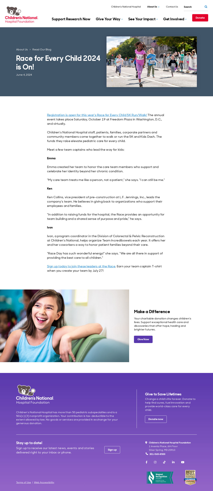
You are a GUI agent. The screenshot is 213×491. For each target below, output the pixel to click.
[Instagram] (155, 462)
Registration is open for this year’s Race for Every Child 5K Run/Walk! (97, 115)
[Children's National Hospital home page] (35, 394)
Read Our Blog (41, 49)
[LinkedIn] (173, 462)
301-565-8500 (155, 454)
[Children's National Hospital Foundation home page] (22, 14)
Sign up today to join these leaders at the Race (81, 266)
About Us (22, 49)
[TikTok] (164, 462)
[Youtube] (182, 462)
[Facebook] (146, 462)
